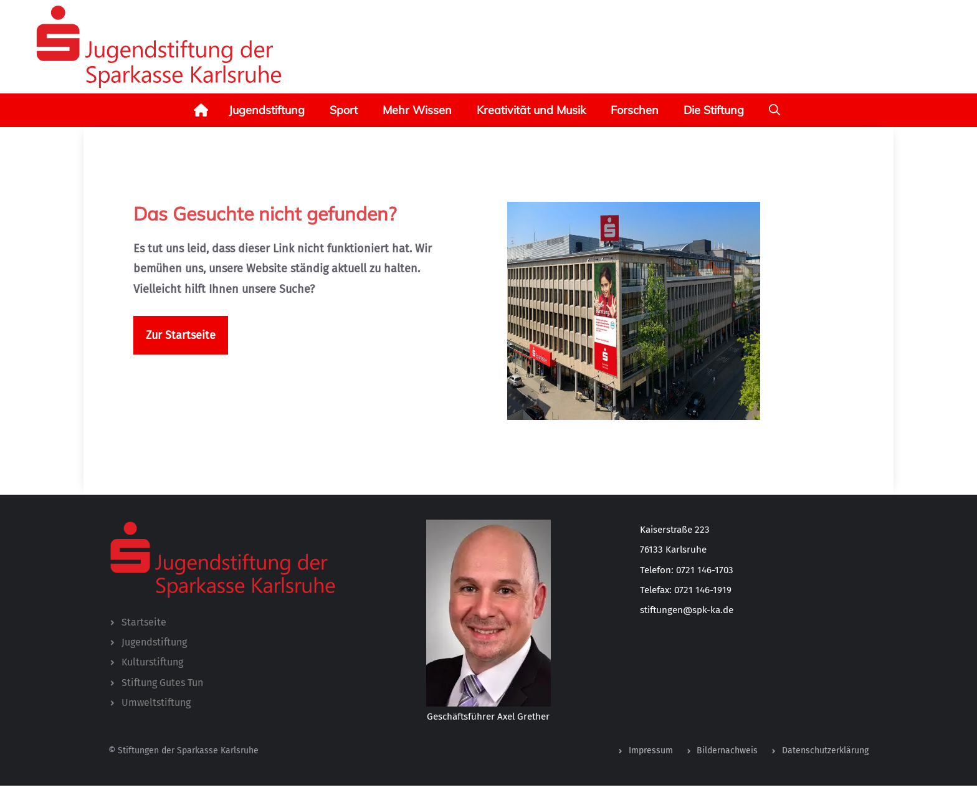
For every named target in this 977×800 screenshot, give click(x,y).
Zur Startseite (181, 335)
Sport (344, 110)
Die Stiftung (714, 110)
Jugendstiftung (267, 110)
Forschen (635, 110)
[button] (774, 110)
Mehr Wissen (417, 110)
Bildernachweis (727, 750)
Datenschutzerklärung (825, 750)
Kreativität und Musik (531, 110)
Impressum (651, 750)
